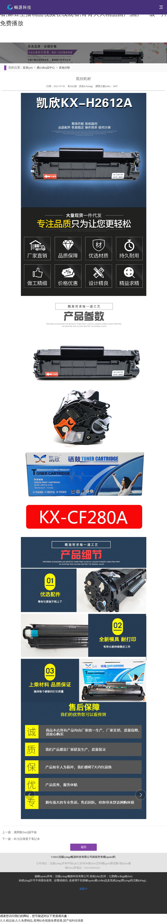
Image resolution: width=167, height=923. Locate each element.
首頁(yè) (27, 67)
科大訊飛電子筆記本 (27, 839)
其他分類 (64, 67)
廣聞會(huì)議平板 (25, 832)
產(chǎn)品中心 (46, 67)
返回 (84, 847)
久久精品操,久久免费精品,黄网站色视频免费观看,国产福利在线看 (41, 920)
